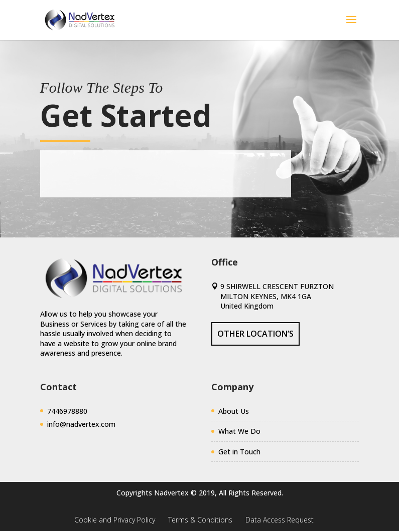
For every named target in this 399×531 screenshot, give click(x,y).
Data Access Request (279, 519)
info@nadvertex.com (81, 424)
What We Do (239, 431)
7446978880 (67, 411)
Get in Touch (239, 451)
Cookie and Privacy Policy (114, 519)
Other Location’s (255, 333)
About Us (233, 411)
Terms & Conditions (200, 519)
